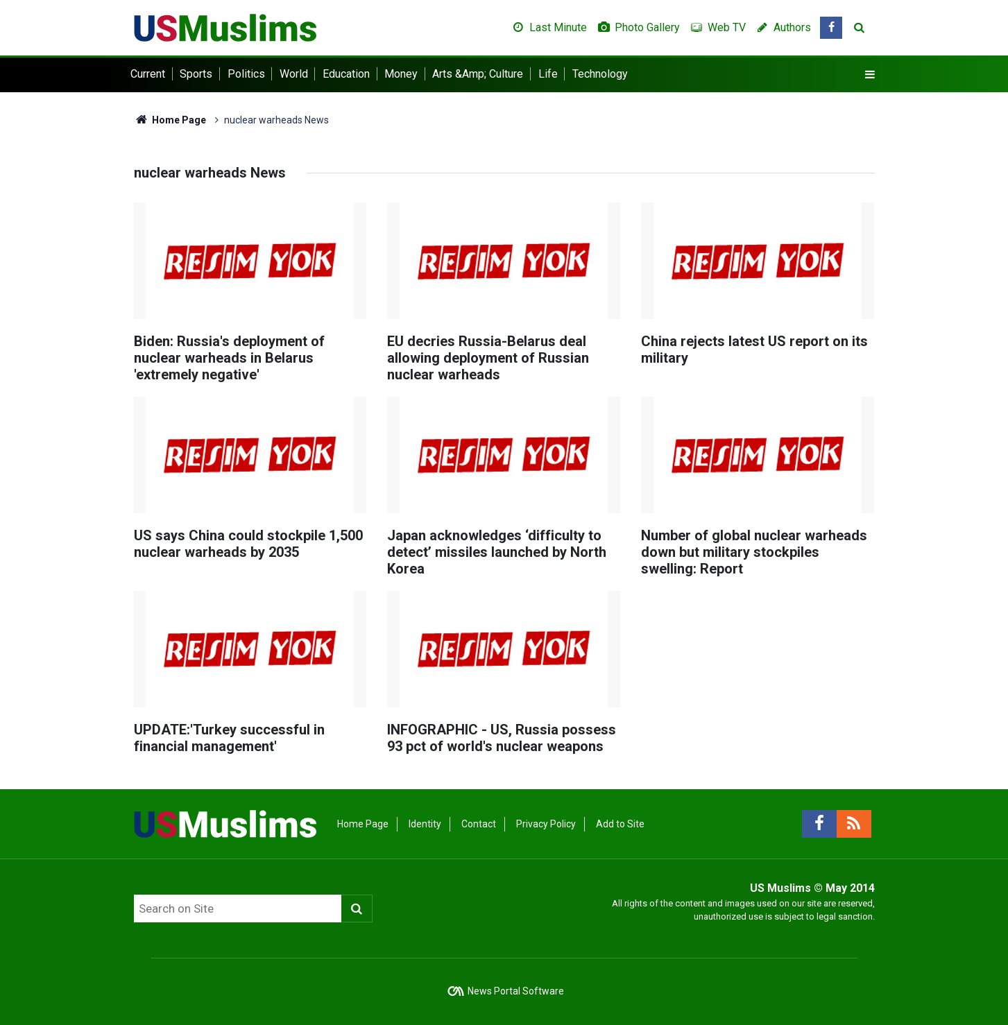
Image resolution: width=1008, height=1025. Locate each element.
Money (401, 73)
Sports (196, 73)
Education (346, 73)
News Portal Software (516, 991)
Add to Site (620, 823)
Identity (425, 823)
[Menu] (869, 75)
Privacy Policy (546, 823)
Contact (478, 823)
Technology (600, 73)
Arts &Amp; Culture (477, 73)
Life (548, 73)
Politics (246, 73)
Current (147, 73)
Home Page (170, 120)
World (294, 73)
